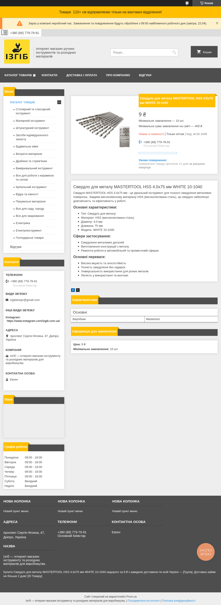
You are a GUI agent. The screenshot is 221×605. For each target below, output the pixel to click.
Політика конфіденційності (179, 600)
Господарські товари (30, 237)
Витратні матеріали (29, 154)
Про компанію (118, 75)
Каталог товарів (18, 75)
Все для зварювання (30, 216)
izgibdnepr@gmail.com (25, 300)
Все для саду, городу (30, 208)
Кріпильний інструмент (31, 187)
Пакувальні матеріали (31, 201)
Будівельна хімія (27, 146)
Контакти (50, 75)
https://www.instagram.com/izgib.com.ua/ (33, 321)
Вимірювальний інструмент (34, 168)
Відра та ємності (27, 194)
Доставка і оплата (81, 75)
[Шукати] (174, 52)
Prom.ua (132, 596)
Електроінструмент (29, 230)
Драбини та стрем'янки (31, 161)
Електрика (23, 223)
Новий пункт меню (15, 511)
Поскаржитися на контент (144, 600)
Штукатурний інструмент (32, 128)
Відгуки (145, 75)
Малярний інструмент (30, 120)
